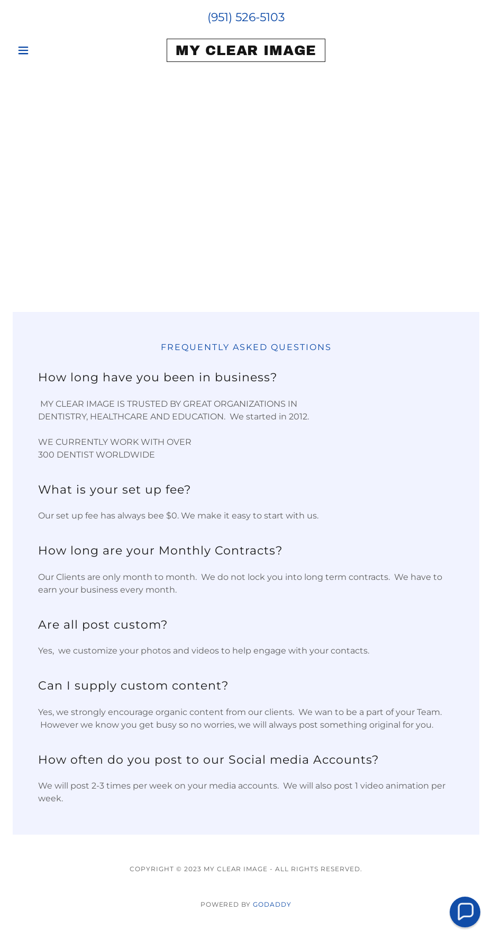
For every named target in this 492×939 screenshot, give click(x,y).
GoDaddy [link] (272, 904)
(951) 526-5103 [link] (246, 17)
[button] (48, 50)
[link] (246, 52)
